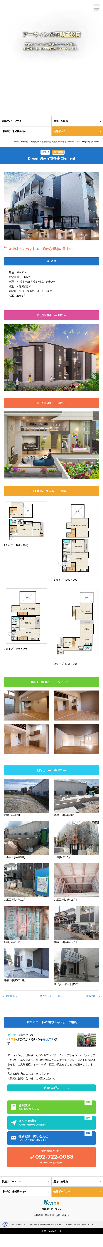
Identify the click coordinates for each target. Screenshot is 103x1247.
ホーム (17, 142)
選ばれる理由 (60, 121)
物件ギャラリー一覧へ (51, 996)
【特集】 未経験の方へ (14, 131)
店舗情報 (49, 1215)
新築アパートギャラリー (63, 142)
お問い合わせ (62, 1215)
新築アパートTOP (11, 121)
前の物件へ (11, 996)
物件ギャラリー (61, 131)
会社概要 (38, 1215)
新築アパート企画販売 (41, 142)
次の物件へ (91, 996)
